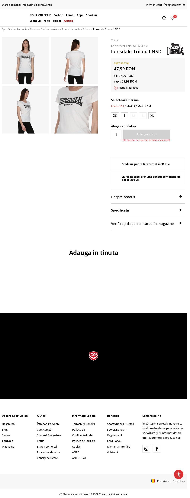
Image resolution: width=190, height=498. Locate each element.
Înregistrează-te (174, 5)
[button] (139, 18)
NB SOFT (93, 494)
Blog (5, 429)
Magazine (8, 446)
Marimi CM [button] (144, 106)
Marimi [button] (130, 106)
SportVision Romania (14, 29)
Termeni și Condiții (83, 424)
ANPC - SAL (79, 458)
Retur (40, 441)
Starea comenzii (47, 446)
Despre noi (8, 424)
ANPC (75, 452)
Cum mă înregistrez (49, 435)
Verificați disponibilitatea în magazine (146, 223)
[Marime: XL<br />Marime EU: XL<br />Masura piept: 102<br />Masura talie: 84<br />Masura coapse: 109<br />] (152, 115)
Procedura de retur (48, 452)
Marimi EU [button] (117, 106)
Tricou (87, 29)
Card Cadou (114, 441)
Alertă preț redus (128, 87)
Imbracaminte (50, 29)
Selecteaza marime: (125, 100)
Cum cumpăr (45, 429)
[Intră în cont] (172, 18)
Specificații (146, 209)
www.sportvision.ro (77, 494)
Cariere (6, 435)
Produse (35, 29)
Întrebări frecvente (48, 424)
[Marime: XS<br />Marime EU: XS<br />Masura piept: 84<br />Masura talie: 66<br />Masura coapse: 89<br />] (115, 115)
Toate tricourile (71, 29)
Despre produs (146, 196)
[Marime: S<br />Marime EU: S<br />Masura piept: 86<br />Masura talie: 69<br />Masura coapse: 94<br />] (124, 115)
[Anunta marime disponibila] (133, 115)
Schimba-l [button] (179, 481)
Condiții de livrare (47, 458)
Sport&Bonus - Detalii (120, 424)
